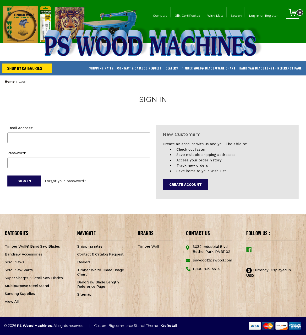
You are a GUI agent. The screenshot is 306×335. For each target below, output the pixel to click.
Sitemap (84, 294)
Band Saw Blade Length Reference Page (270, 68)
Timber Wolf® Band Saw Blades (32, 246)
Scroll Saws (14, 262)
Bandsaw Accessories (24, 254)
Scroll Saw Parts (19, 270)
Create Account (185, 184)
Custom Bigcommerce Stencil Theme (126, 326)
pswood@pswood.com (212, 260)
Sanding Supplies (20, 294)
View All (12, 301)
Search (236, 15)
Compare (160, 15)
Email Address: (20, 128)
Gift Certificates (187, 15)
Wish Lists (215, 15)
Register (271, 15)
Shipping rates (101, 68)
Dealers (171, 68)
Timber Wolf (148, 246)
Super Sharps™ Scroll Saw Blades (34, 278)
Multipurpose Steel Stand (27, 286)
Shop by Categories (24, 68)
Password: (16, 153)
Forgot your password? (65, 181)
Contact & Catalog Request (139, 68)
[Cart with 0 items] (292, 12)
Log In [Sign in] (254, 15)
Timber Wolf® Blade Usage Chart (208, 68)
